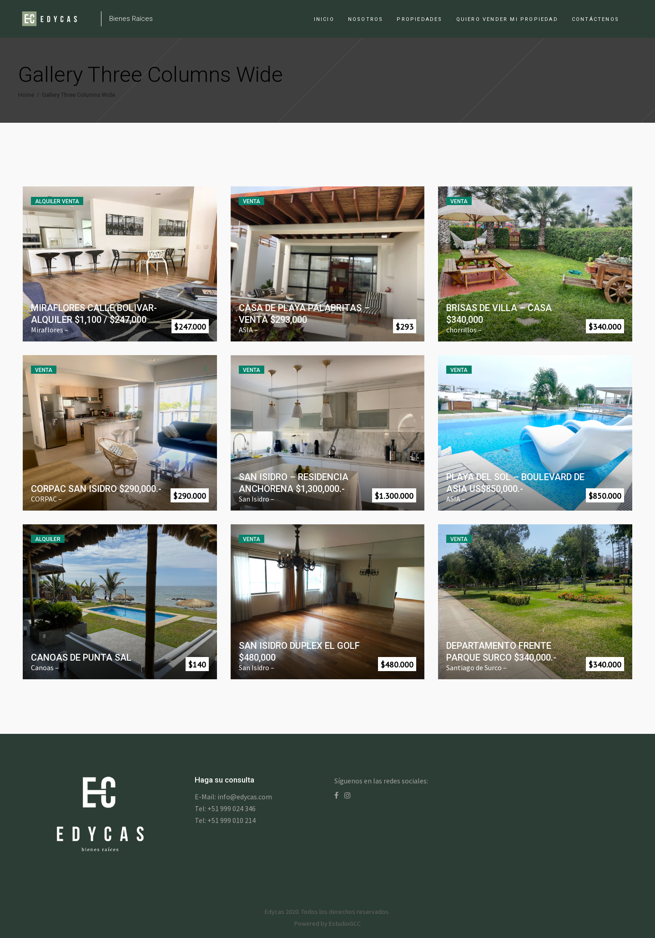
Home (26, 94)
